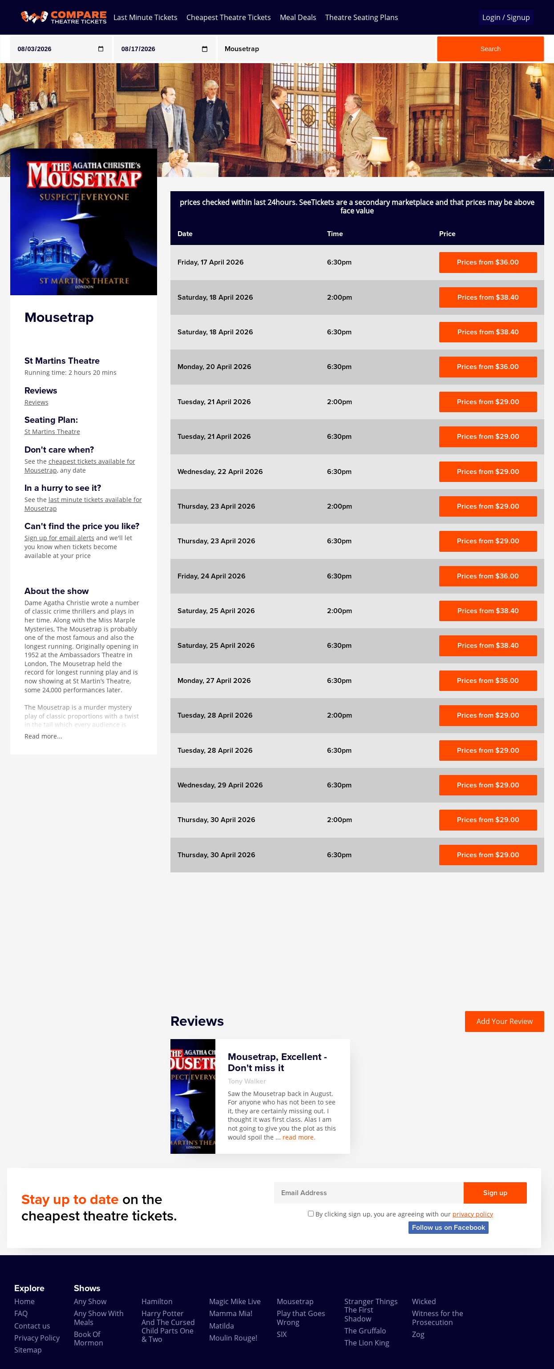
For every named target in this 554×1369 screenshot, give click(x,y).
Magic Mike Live (235, 1301)
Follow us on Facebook (448, 1227)
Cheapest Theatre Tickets (228, 17)
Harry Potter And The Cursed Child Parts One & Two (168, 1326)
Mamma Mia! (230, 1313)
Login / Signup (506, 17)
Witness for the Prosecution (437, 1318)
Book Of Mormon (88, 1338)
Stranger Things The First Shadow (371, 1310)
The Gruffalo (365, 1331)
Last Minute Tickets (145, 17)
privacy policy (473, 1214)
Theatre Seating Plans (361, 17)
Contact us (32, 1326)
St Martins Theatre (52, 431)
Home (24, 1301)
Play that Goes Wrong (301, 1318)
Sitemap (28, 1350)
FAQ (21, 1313)
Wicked (424, 1301)
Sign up (495, 1192)
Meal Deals (298, 17)
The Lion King (366, 1343)
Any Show (90, 1301)
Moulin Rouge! (233, 1338)
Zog (418, 1334)
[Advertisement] (357, 934)
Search (491, 48)
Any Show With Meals (99, 1318)
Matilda (221, 1326)
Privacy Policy (37, 1338)
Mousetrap (295, 1301)
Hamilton (157, 1301)
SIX (282, 1334)
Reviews (36, 402)
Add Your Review (505, 1021)
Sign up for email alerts (59, 538)
